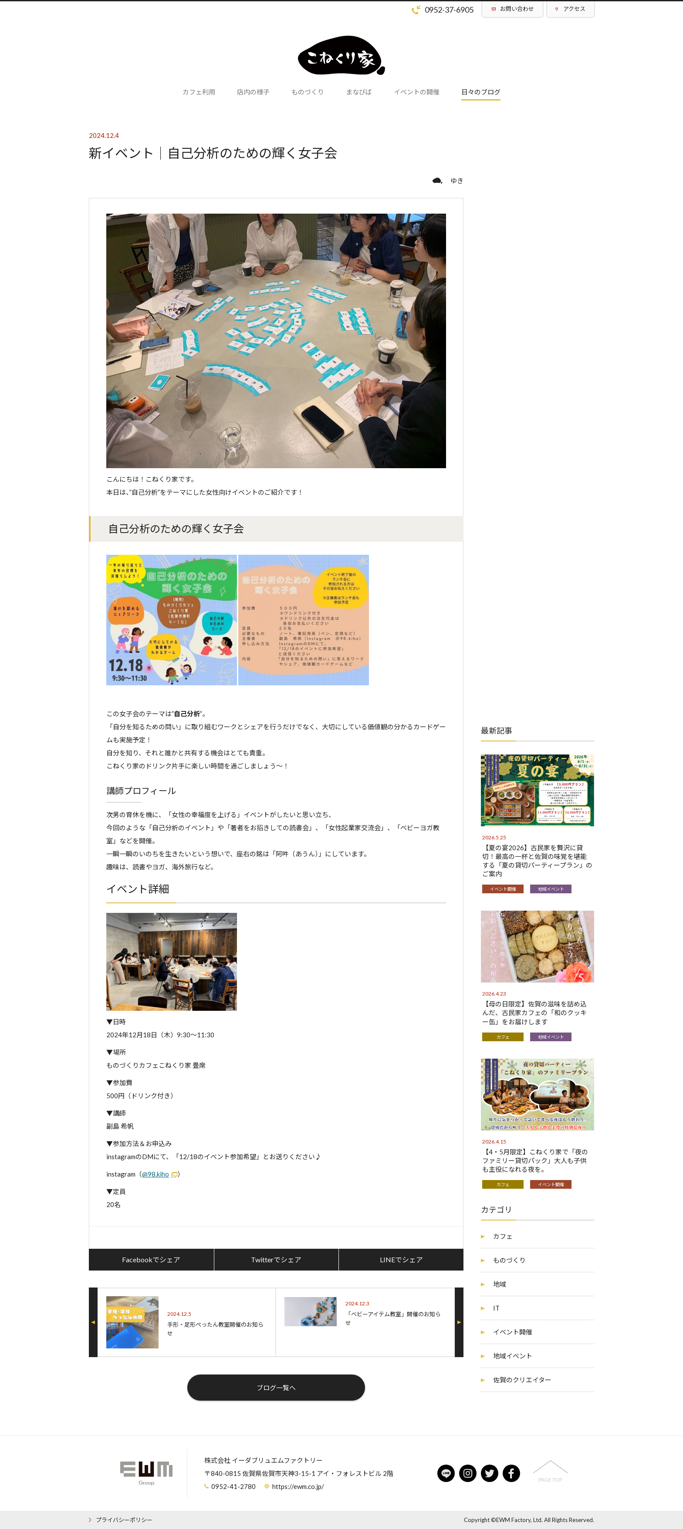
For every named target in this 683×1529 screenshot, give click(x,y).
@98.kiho (155, 1174)
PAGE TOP (550, 1479)
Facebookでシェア (151, 1259)
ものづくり (509, 1260)
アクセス (574, 8)
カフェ (503, 1036)
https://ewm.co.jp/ (298, 1486)
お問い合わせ (517, 8)
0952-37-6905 (449, 9)
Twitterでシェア (276, 1259)
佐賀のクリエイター (522, 1380)
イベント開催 (503, 889)
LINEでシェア (401, 1259)
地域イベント (551, 889)
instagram (468, 1473)
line (446, 1473)
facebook (511, 1473)
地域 (499, 1284)
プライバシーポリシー (124, 1519)
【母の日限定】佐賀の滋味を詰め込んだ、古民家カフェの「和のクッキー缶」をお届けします (534, 1012)
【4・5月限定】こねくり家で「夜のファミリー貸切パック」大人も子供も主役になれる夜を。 (535, 1160)
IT (496, 1308)
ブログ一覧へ (276, 1388)
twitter (489, 1473)
